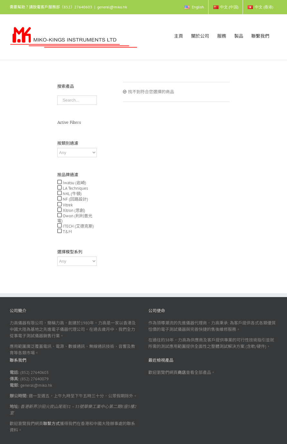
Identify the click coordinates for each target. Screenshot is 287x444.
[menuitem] (194, 7)
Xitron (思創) (73, 210)
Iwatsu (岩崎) (74, 183)
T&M (67, 231)
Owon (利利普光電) (74, 218)
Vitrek (67, 205)
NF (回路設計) (75, 199)
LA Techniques (75, 188)
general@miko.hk (112, 7)
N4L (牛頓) (72, 193)
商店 (182, 372)
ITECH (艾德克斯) (78, 226)
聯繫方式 (51, 423)
